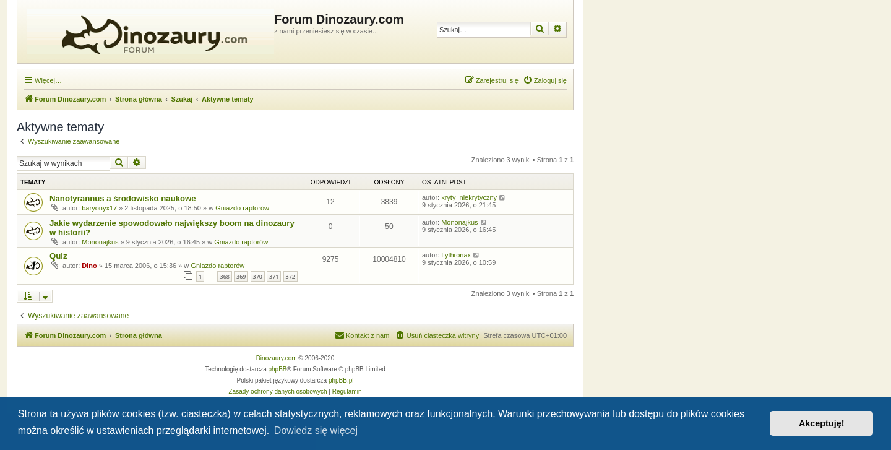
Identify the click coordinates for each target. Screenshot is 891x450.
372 (290, 276)
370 (257, 276)
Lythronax (456, 255)
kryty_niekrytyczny (469, 197)
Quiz (58, 256)
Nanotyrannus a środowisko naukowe (123, 198)
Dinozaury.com (276, 358)
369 (241, 276)
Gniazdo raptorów (242, 208)
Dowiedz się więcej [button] (316, 430)
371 (273, 276)
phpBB (278, 369)
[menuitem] (545, 80)
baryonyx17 (99, 208)
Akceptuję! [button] (822, 423)
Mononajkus (100, 242)
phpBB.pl (341, 380)
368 (224, 276)
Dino (89, 265)
